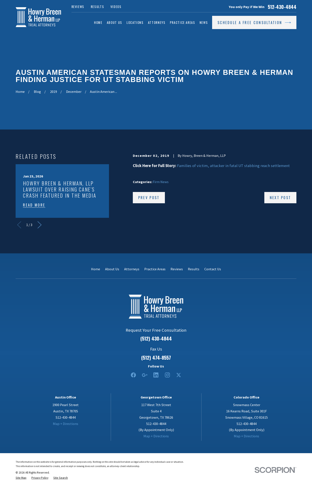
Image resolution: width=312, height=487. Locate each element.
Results (97, 6)
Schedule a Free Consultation (254, 23)
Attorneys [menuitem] (157, 22)
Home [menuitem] (98, 22)
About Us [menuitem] (114, 22)
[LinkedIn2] (155, 374)
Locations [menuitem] (135, 22)
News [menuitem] (204, 22)
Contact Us (212, 269)
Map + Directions (65, 423)
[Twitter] (178, 374)
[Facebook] (133, 374)
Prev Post (149, 197)
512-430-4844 (282, 7)
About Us (112, 269)
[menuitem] (21, 477)
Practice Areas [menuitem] (182, 22)
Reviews (78, 6)
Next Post (280, 197)
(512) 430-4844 (156, 338)
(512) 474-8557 (156, 357)
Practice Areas (155, 269)
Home (95, 269)
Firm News (161, 182)
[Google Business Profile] (144, 374)
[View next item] (39, 224)
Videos (116, 6)
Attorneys (131, 269)
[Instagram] (167, 374)
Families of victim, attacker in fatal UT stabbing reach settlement (233, 165)
